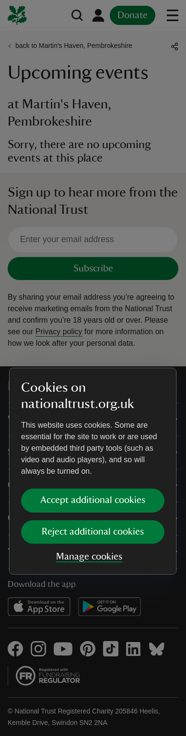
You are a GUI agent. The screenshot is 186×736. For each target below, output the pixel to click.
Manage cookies (89, 453)
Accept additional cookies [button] (92, 396)
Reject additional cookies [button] (93, 428)
